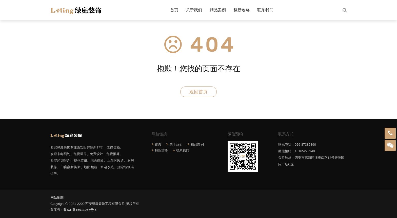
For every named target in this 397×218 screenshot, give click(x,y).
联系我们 (265, 10)
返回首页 (198, 91)
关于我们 (194, 10)
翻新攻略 (241, 10)
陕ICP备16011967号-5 (80, 210)
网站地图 (57, 198)
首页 (174, 10)
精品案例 (218, 10)
